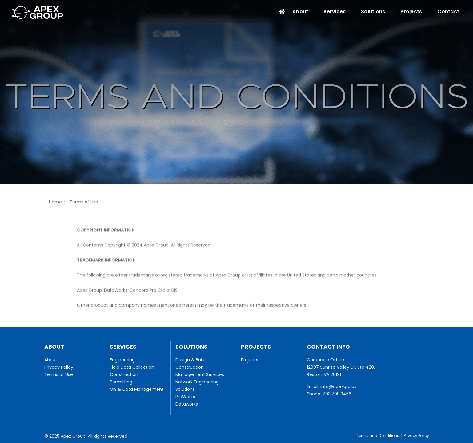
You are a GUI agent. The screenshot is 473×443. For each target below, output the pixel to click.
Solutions (373, 12)
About (300, 12)
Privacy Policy (58, 367)
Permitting (121, 382)
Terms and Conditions (378, 435)
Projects (411, 12)
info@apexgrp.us (338, 386)
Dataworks (186, 404)
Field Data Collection (132, 367)
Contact (448, 12)
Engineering (122, 360)
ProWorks (185, 397)
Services (334, 12)
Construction (124, 374)
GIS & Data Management (137, 389)
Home (55, 202)
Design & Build (190, 360)
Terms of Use (58, 374)
